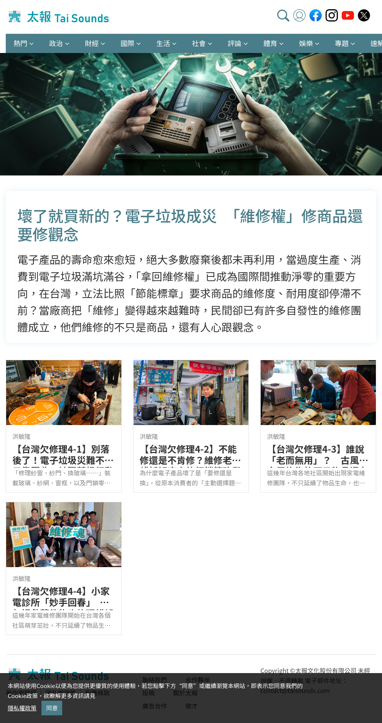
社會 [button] (199, 43)
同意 (52, 708)
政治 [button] (56, 43)
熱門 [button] (20, 43)
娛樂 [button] (306, 43)
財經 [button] (92, 43)
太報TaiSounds (59, 17)
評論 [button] (234, 43)
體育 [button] (270, 43)
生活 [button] (163, 43)
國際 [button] (127, 43)
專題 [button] (342, 43)
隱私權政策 (22, 708)
